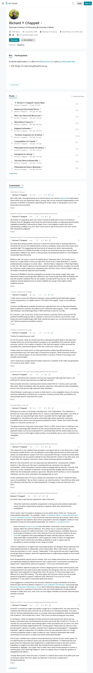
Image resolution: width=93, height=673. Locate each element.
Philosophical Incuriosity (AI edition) (29, 128)
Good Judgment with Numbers (54, 565)
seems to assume (31, 507)
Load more (13, 154)
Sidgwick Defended (22, 109)
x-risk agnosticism (62, 502)
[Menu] (2, 3)
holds (16, 516)
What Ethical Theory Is (23, 103)
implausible (64, 179)
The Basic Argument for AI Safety (28, 115)
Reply (12, 188)
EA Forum (11, 3)
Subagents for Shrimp (23, 135)
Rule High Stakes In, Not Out (19, 386)
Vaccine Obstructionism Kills (26, 141)
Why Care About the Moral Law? (27, 96)
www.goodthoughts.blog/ (27, 35)
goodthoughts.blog (67, 62)
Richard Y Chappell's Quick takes (31, 83)
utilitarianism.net (45, 62)
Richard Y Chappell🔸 (21, 86)
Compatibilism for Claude (24, 122)
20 (77, 117)
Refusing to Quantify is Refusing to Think (25, 567)
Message (14, 40)
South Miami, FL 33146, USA (71, 32)
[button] (45, 175)
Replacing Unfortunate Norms (26, 90)
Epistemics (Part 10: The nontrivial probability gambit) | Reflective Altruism (33, 194)
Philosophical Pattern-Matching (27, 148)
